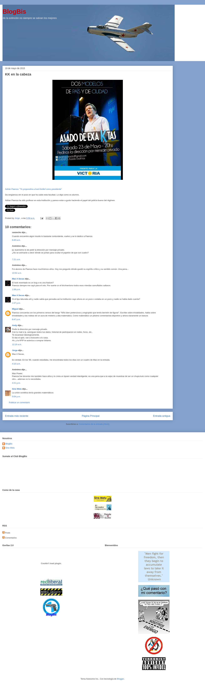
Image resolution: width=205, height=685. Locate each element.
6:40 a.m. (16, 240)
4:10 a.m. (16, 364)
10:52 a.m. (17, 273)
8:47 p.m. (16, 319)
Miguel (15, 309)
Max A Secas (18, 279)
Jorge (15, 350)
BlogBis (14, 11)
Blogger (120, 679)
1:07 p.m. (16, 303)
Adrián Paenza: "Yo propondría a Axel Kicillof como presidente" (33, 189)
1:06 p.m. (16, 289)
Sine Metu (17, 389)
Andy (14, 325)
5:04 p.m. (16, 396)
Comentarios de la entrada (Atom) (94, 424)
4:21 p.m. (16, 383)
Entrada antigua (161, 416)
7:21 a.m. (16, 259)
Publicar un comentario (19, 402)
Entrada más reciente (16, 416)
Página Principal (91, 416)
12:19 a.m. (17, 344)
